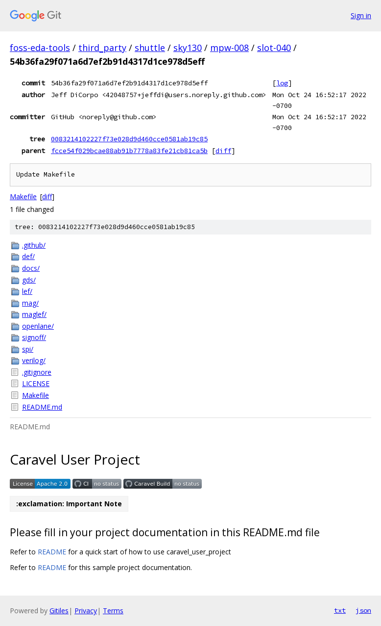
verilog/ (34, 360)
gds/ (29, 280)
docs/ (31, 268)
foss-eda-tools (40, 47)
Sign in (361, 15)
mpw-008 (229, 47)
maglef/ (34, 314)
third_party (102, 47)
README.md (42, 407)
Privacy (85, 610)
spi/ (27, 349)
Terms (113, 610)
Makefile (23, 196)
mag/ (30, 303)
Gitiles (59, 610)
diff (223, 150)
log (282, 82)
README (52, 551)
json (363, 610)
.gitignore (36, 372)
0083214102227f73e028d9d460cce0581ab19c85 (129, 138)
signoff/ (34, 337)
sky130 (187, 47)
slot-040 (274, 47)
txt (340, 610)
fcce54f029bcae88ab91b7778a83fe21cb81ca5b (129, 150)
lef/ (27, 291)
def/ (28, 256)
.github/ (34, 245)
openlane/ (38, 326)
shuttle (150, 47)
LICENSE (35, 383)
